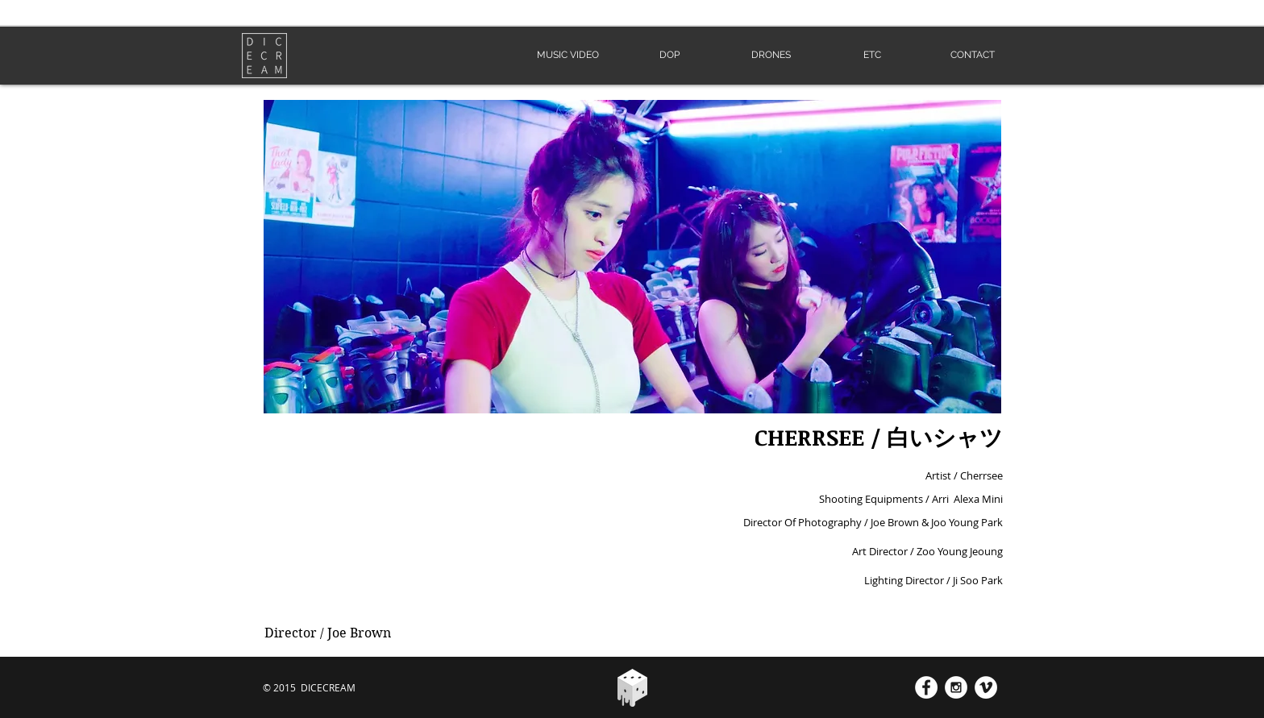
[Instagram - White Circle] (956, 687)
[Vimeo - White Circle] (986, 687)
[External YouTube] (435, 515)
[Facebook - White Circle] (926, 687)
